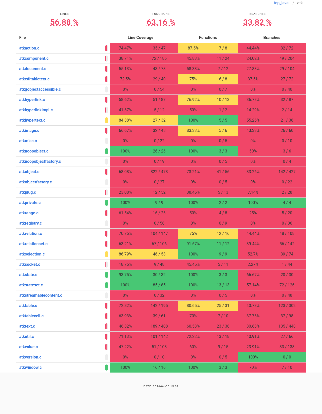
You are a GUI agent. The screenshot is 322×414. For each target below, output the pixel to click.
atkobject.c (29, 171)
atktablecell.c (31, 316)
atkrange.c (28, 213)
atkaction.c (29, 48)
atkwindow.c (30, 367)
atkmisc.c (28, 140)
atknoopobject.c (34, 151)
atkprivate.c (30, 202)
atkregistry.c (30, 223)
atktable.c (28, 305)
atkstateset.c (31, 285)
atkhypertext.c (32, 120)
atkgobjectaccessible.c (40, 89)
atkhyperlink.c (32, 99)
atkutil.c (26, 336)
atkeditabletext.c (34, 79)
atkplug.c (27, 192)
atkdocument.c (33, 68)
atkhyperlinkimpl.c (36, 110)
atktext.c (27, 326)
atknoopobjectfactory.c (40, 161)
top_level (282, 3)
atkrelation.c (30, 233)
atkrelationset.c (33, 243)
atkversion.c (30, 357)
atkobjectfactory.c (35, 182)
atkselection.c (32, 254)
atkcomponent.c (34, 58)
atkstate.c (28, 274)
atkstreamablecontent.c (40, 295)
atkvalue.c (28, 346)
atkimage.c (29, 130)
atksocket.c (29, 264)
